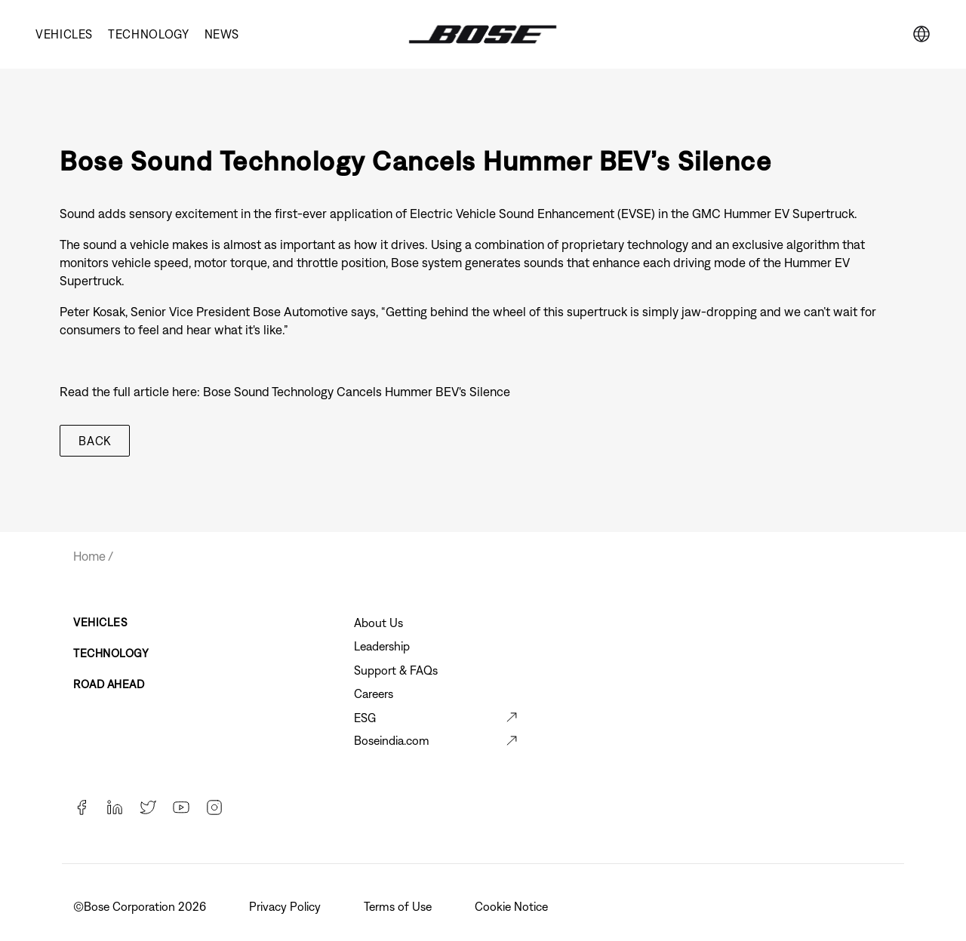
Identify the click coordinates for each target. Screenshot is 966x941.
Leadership (382, 646)
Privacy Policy (286, 906)
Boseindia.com (391, 740)
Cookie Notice (513, 906)
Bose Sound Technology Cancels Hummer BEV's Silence (356, 391)
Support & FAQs (396, 670)
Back (94, 440)
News (222, 34)
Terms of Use (399, 906)
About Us (378, 622)
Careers (373, 693)
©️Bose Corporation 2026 (141, 906)
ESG (365, 717)
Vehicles (64, 34)
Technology (148, 34)
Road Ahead (108, 684)
